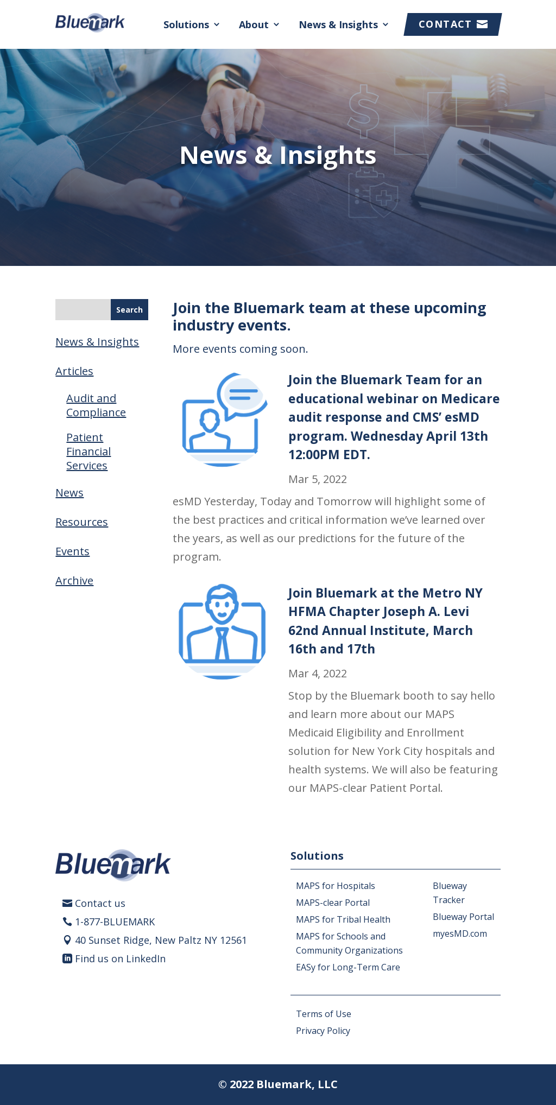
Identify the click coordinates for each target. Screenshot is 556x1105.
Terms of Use (323, 1014)
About (254, 24)
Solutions (186, 24)
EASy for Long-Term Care (348, 967)
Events (72, 551)
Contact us (100, 903)
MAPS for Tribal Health (343, 919)
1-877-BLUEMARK (115, 921)
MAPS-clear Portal (333, 903)
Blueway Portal (463, 917)
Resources (81, 522)
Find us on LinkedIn (120, 958)
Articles (74, 371)
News (69, 492)
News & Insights (338, 24)
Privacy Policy (323, 1031)
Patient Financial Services (88, 451)
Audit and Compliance (96, 405)
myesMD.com (460, 933)
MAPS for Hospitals (335, 886)
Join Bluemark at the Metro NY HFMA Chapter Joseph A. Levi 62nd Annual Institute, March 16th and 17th (385, 621)
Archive (74, 580)
